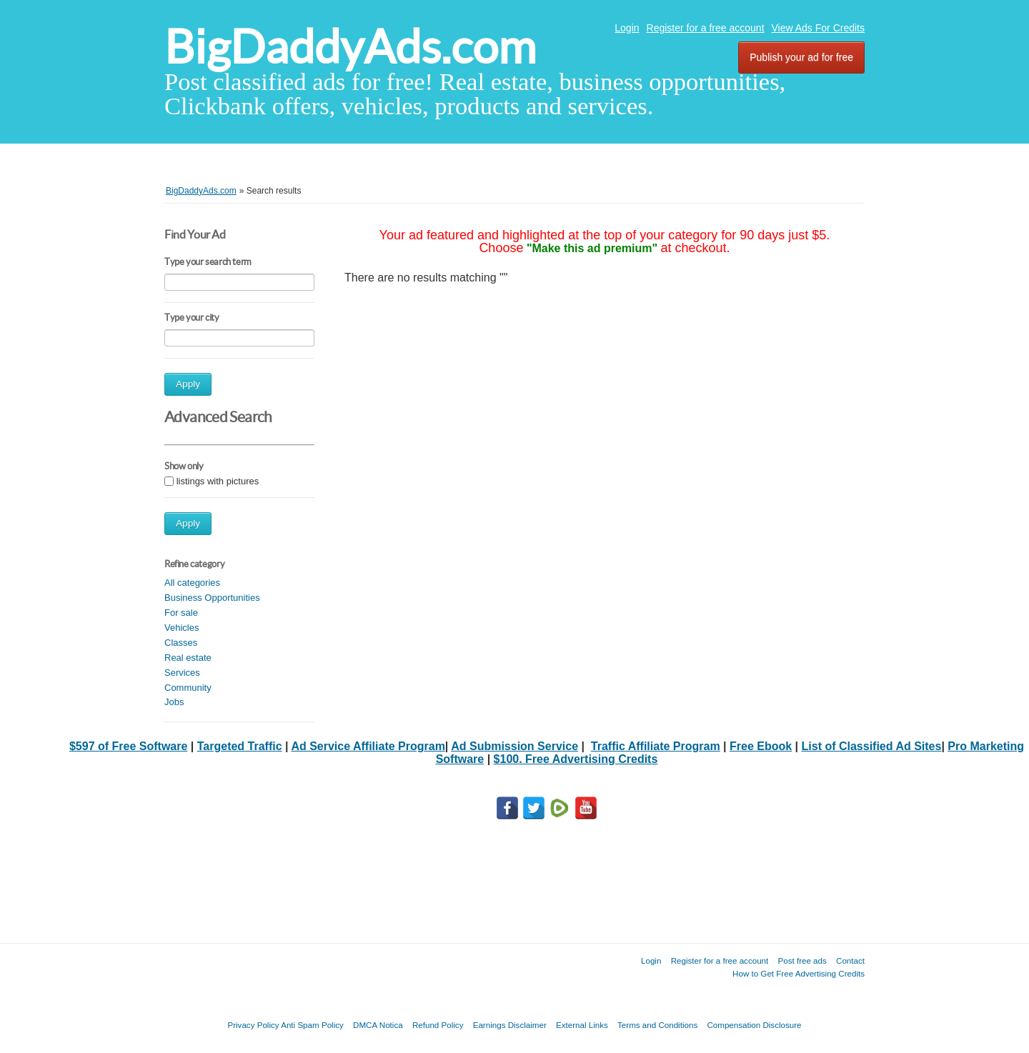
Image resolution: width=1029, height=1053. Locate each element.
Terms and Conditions (657, 1024)
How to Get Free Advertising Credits (798, 973)
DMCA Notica (378, 1024)
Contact (850, 960)
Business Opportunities (212, 597)
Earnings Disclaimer (510, 1024)
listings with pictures (218, 481)
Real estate (188, 657)
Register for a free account (706, 28)
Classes (180, 642)
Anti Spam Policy (312, 1024)
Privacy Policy (253, 1024)
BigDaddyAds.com (350, 47)
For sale (181, 612)
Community (188, 687)
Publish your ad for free (801, 57)
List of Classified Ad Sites (872, 746)
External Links (582, 1024)
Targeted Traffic (239, 746)
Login (627, 28)
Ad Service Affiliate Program (367, 746)
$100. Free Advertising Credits (576, 759)
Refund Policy (438, 1024)
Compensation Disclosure (754, 1024)
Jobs (174, 702)
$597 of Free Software (128, 746)
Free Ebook (761, 746)
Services (182, 672)
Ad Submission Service (514, 746)
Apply (188, 384)
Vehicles (181, 627)
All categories (192, 582)
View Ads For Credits (818, 28)
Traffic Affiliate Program (655, 746)
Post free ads (801, 960)
